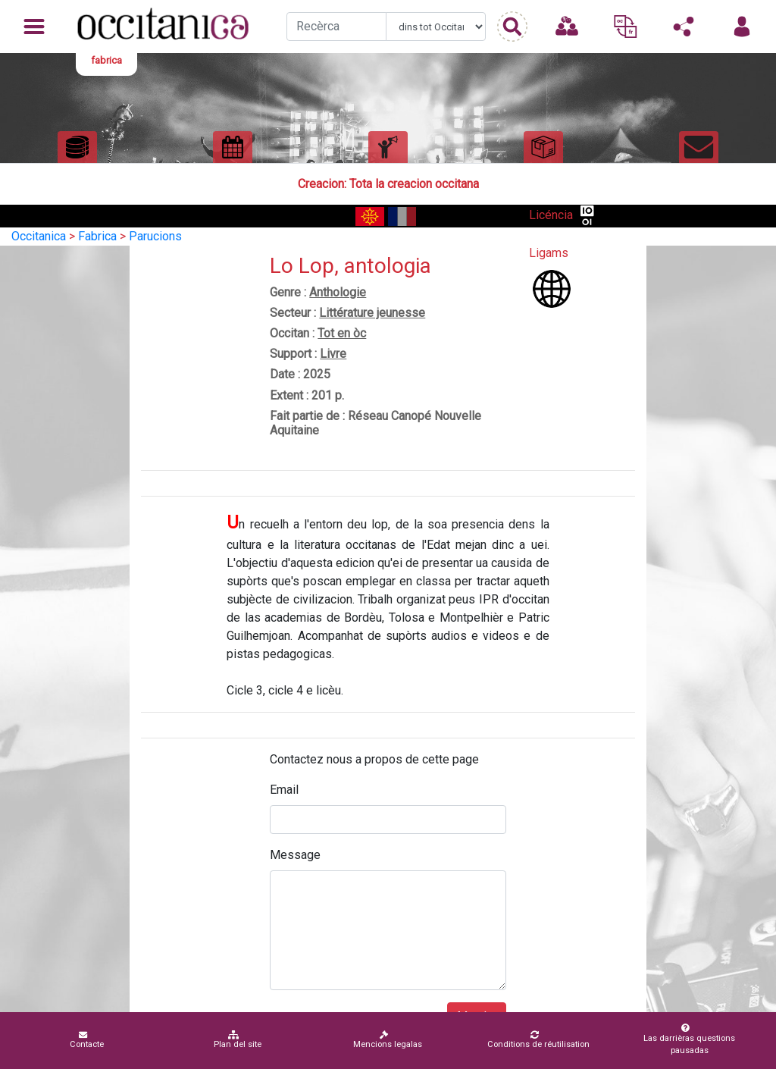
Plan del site (237, 1039)
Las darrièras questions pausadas (686, 1039)
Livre (333, 353)
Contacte (87, 1039)
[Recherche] (336, 26)
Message (295, 855)
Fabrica (97, 236)
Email (284, 789)
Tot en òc (342, 333)
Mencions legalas (387, 1039)
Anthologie (337, 292)
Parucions (155, 236)
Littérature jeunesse (372, 313)
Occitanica (38, 236)
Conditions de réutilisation (538, 1039)
